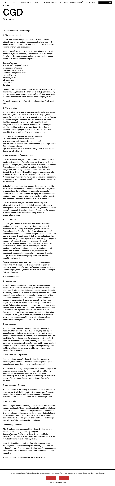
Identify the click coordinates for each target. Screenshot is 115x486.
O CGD (12, 3)
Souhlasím (64, 478)
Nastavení (51, 478)
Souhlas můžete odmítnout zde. (58, 483)
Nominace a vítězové (28, 3)
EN (110, 3)
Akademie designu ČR (51, 3)
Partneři (90, 3)
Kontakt (6, 5)
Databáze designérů (73, 3)
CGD (4, 3)
